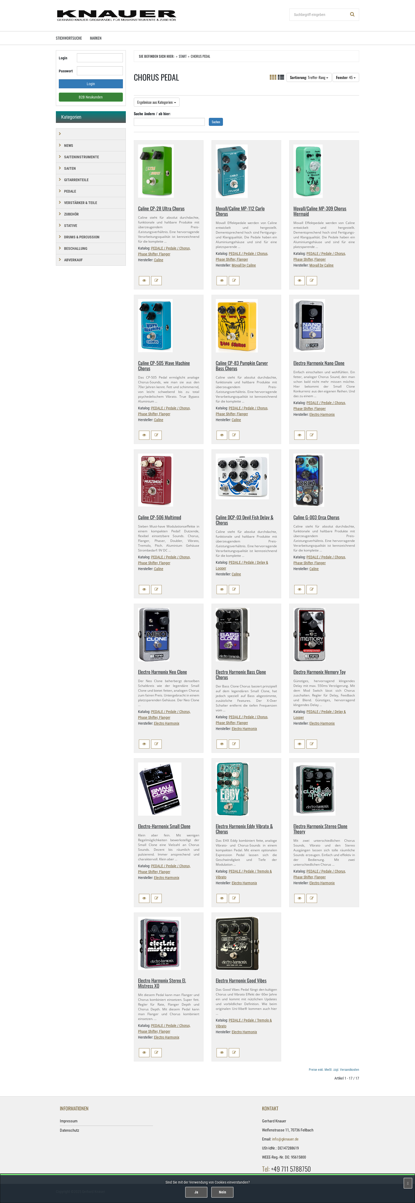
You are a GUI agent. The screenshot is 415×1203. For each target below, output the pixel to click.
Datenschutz (69, 1130)
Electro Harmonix (322, 414)
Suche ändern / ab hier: (152, 113)
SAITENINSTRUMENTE (81, 157)
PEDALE (70, 191)
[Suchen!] (352, 15)
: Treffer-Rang (309, 77)
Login (63, 58)
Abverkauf (73, 260)
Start (182, 56)
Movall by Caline (244, 265)
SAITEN (70, 168)
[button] (144, 280)
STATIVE (70, 225)
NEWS (68, 145)
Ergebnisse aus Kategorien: (156, 102)
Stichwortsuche (69, 38)
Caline (158, 260)
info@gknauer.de (285, 1139)
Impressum (68, 1121)
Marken (95, 38)
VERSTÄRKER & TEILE (80, 203)
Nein (222, 1192)
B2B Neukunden (91, 97)
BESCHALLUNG (75, 248)
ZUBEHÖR (71, 214)
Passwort (66, 71)
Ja (196, 1192)
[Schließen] (408, 1183)
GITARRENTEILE (76, 180)
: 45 (346, 77)
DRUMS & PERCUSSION (81, 237)
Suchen (216, 121)
